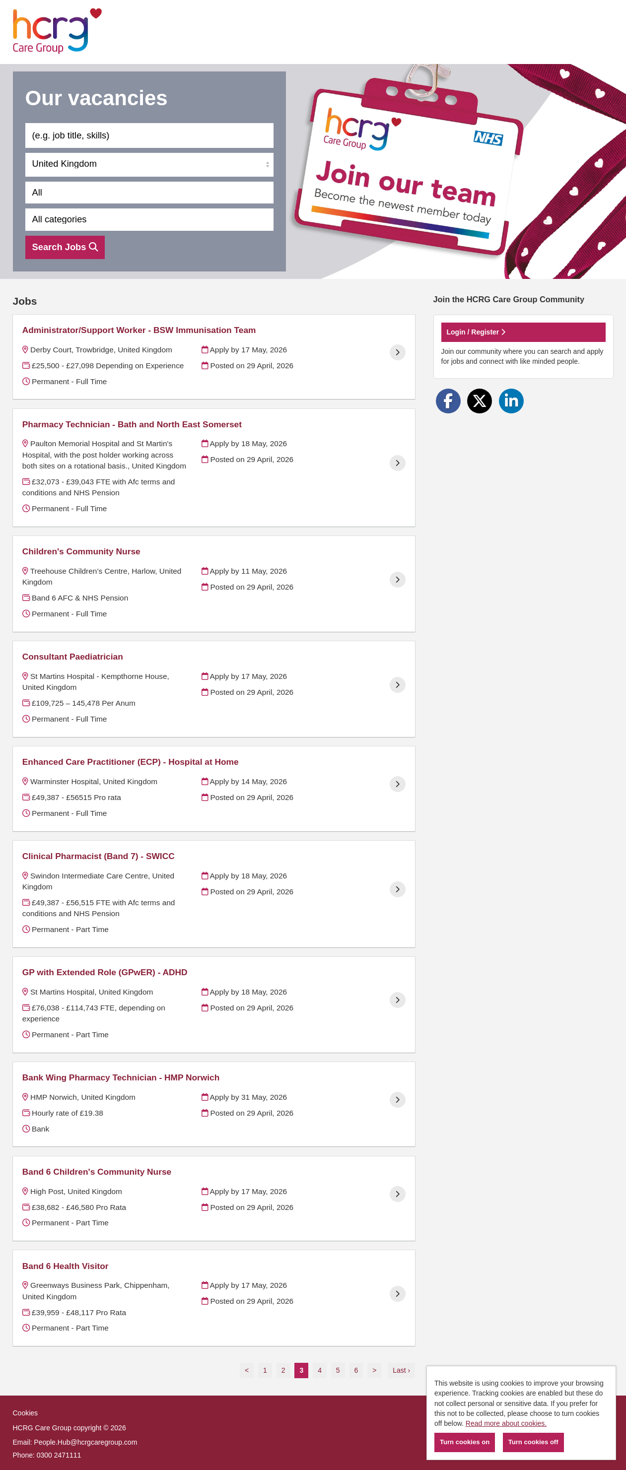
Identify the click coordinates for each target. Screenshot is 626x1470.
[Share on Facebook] (448, 401)
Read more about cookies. (506, 1423)
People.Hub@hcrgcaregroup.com (85, 1442)
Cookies (25, 1413)
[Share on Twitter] (479, 401)
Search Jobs (65, 247)
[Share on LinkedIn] (511, 401)
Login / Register (476, 332)
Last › (401, 1370)
